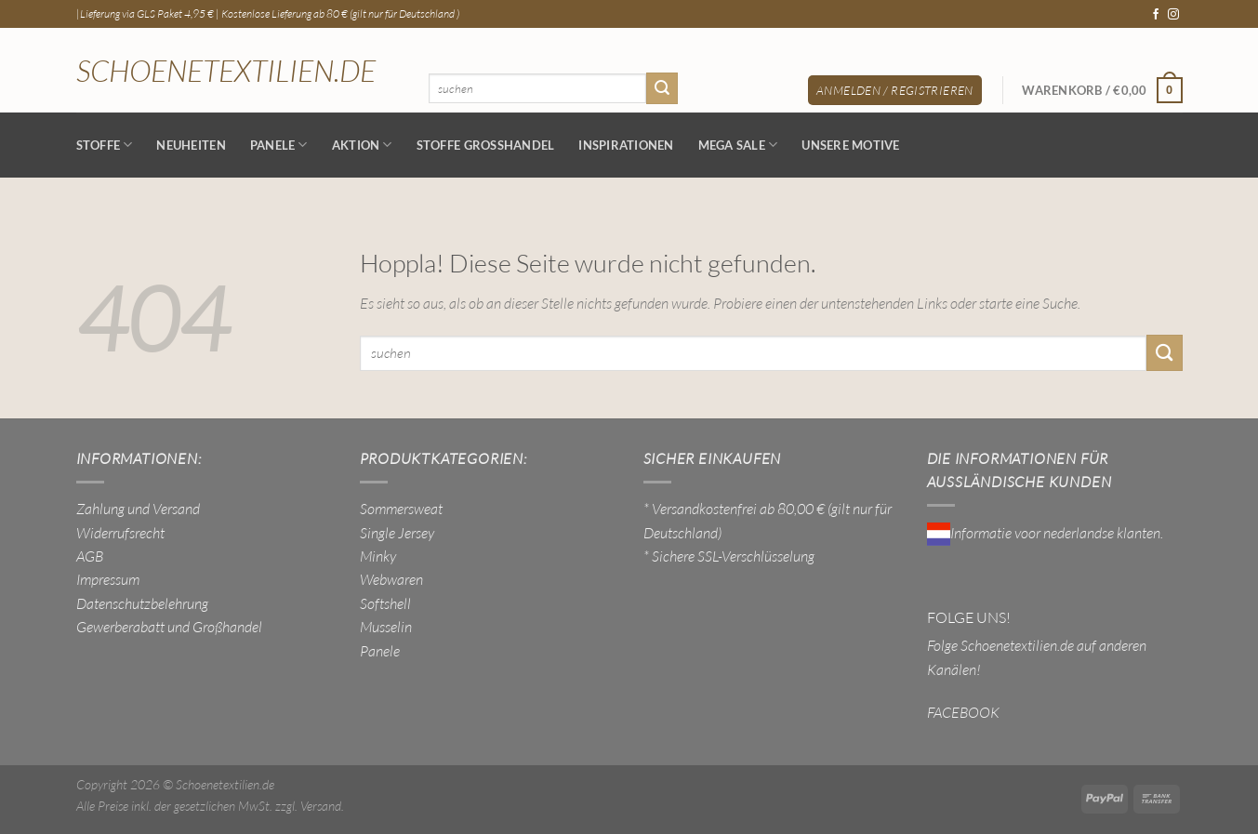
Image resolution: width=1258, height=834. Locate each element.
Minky (378, 556)
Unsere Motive (850, 145)
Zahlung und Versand (138, 508)
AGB (89, 556)
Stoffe (104, 144)
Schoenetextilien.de (226, 71)
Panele (279, 144)
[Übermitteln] (662, 88)
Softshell (385, 603)
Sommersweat (401, 508)
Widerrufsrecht (120, 532)
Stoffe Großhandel (486, 145)
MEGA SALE (738, 144)
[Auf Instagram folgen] (1173, 14)
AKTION (362, 144)
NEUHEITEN (190, 145)
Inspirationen (625, 145)
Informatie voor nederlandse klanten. (1045, 532)
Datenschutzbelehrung (142, 603)
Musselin (386, 626)
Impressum (107, 579)
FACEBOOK (963, 712)
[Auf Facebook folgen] (1155, 14)
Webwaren (391, 579)
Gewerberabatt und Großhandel (169, 626)
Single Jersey (397, 532)
